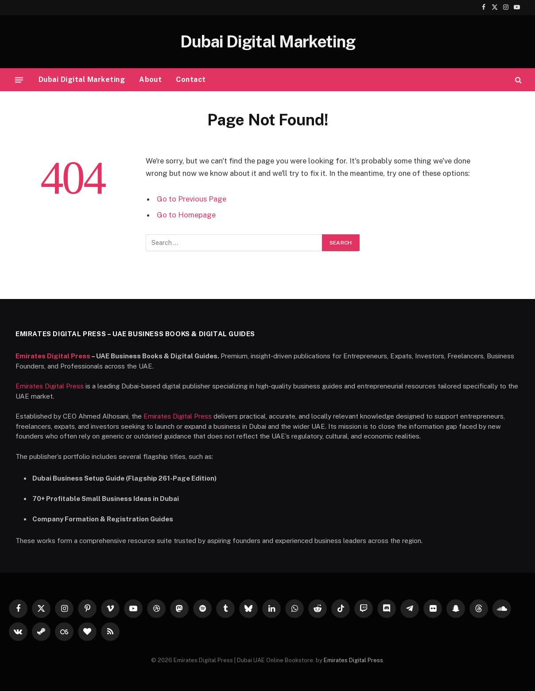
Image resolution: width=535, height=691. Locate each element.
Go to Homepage (186, 214)
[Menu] (19, 80)
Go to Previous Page (191, 198)
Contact (190, 79)
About (150, 79)
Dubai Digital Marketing (82, 79)
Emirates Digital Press (53, 356)
